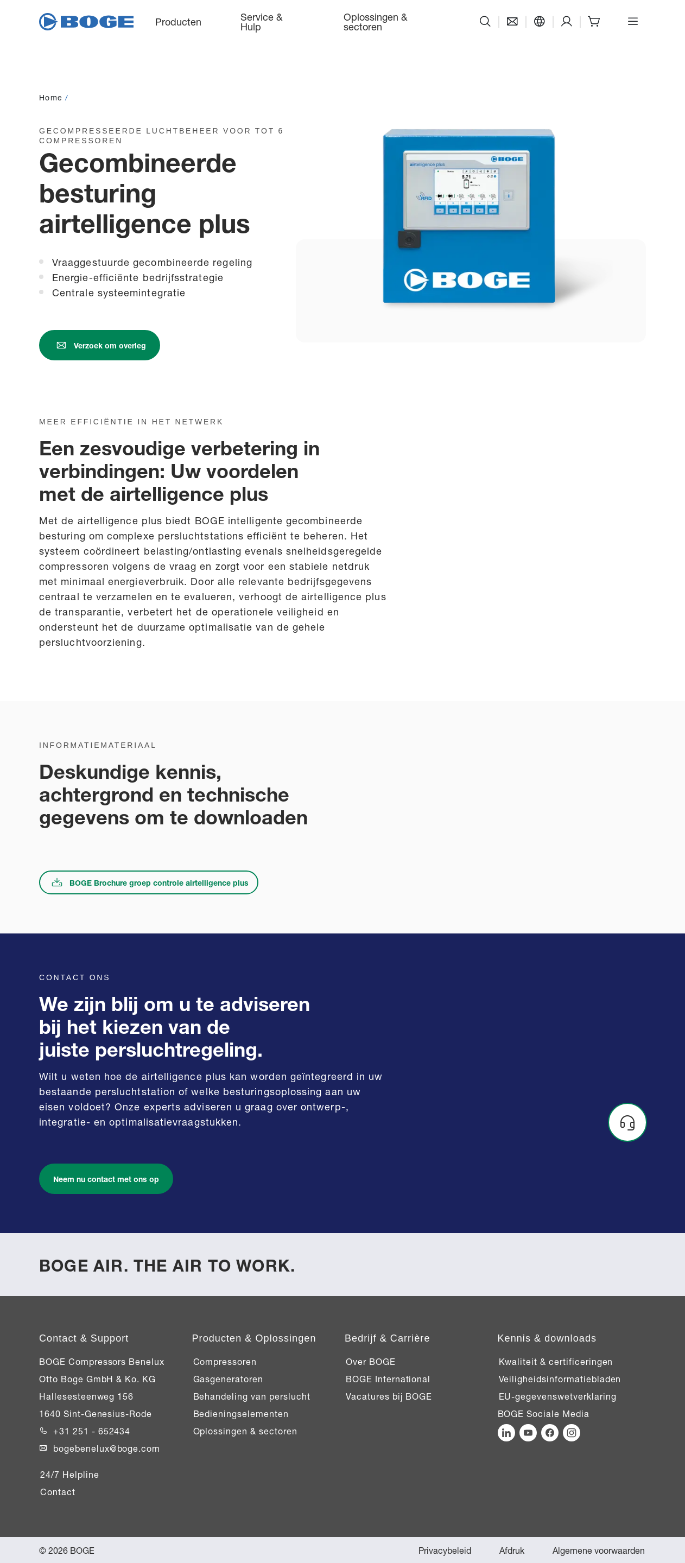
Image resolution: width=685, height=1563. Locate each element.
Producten (178, 21)
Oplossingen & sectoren (375, 21)
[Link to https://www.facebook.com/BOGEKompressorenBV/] (550, 1432)
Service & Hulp (261, 21)
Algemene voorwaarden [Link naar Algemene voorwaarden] (599, 1550)
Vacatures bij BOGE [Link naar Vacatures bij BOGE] (389, 1396)
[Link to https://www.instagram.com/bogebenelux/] (571, 1432)
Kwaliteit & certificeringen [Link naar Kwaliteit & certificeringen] (556, 1361)
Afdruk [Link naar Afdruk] (511, 1550)
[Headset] (627, 1122)
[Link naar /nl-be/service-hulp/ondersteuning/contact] (99, 345)
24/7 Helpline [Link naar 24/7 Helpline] (69, 1474)
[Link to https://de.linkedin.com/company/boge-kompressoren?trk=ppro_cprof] (506, 1432)
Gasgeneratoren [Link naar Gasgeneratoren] (228, 1378)
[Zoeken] (485, 21)
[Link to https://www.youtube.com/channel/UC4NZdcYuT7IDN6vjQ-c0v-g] (528, 1432)
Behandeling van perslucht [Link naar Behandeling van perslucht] (251, 1396)
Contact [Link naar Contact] (57, 1491)
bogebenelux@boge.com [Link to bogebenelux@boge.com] (106, 1448)
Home (51, 97)
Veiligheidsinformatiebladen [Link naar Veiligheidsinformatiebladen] (560, 1378)
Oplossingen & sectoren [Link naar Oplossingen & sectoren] (245, 1430)
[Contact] (512, 21)
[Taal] (540, 21)
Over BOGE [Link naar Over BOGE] (371, 1361)
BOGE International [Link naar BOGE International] (388, 1378)
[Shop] (594, 21)
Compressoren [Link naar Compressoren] (225, 1361)
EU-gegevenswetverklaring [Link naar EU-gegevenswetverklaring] (558, 1396)
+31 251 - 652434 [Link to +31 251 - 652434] (91, 1430)
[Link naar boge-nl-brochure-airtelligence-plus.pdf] (148, 882)
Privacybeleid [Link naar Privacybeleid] (444, 1550)
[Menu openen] (633, 22)
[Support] (567, 21)
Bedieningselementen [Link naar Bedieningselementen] (241, 1413)
